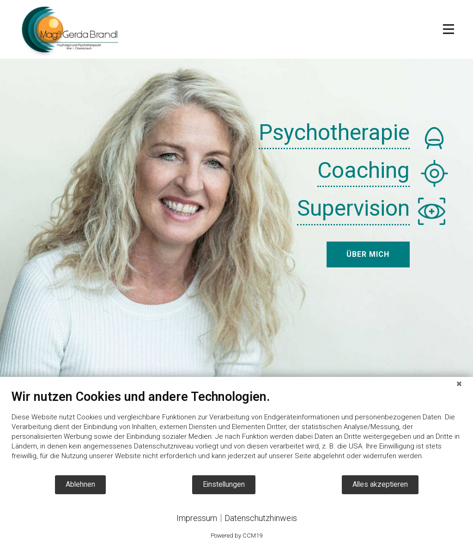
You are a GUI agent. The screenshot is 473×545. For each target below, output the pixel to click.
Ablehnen (80, 484)
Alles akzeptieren (380, 484)
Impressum (196, 518)
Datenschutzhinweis (260, 518)
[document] (236, 432)
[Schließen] (459, 384)
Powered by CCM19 (236, 535)
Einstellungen (224, 484)
